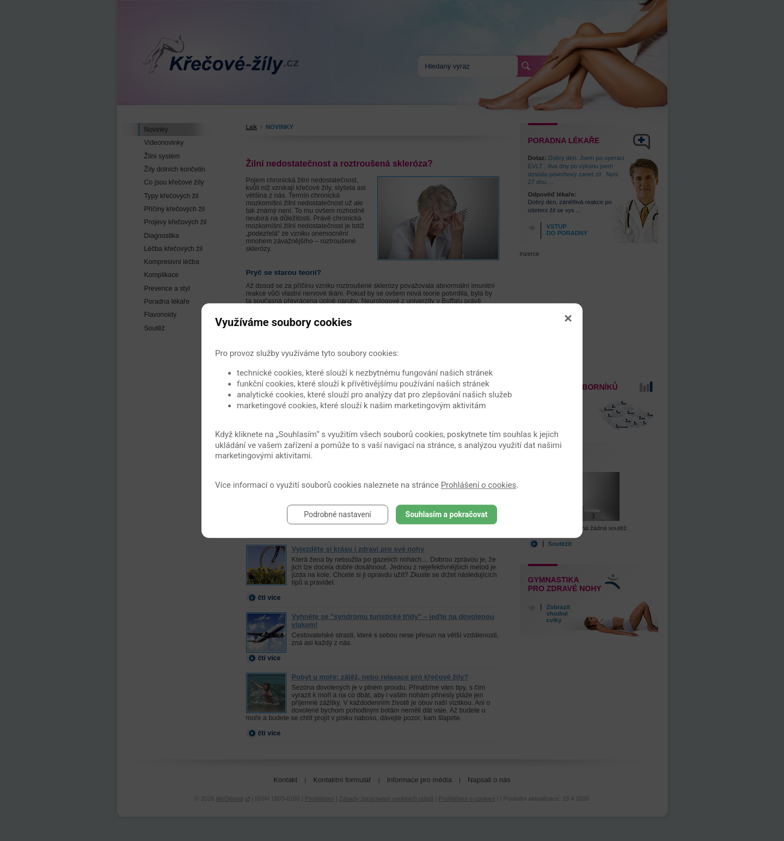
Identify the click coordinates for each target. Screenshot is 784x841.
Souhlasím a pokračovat (447, 514)
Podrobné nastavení (337, 514)
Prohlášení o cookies (479, 485)
